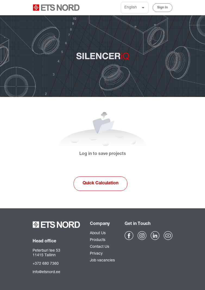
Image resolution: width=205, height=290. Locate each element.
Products (97, 240)
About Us (98, 233)
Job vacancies (102, 260)
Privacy (96, 254)
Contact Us (99, 247)
